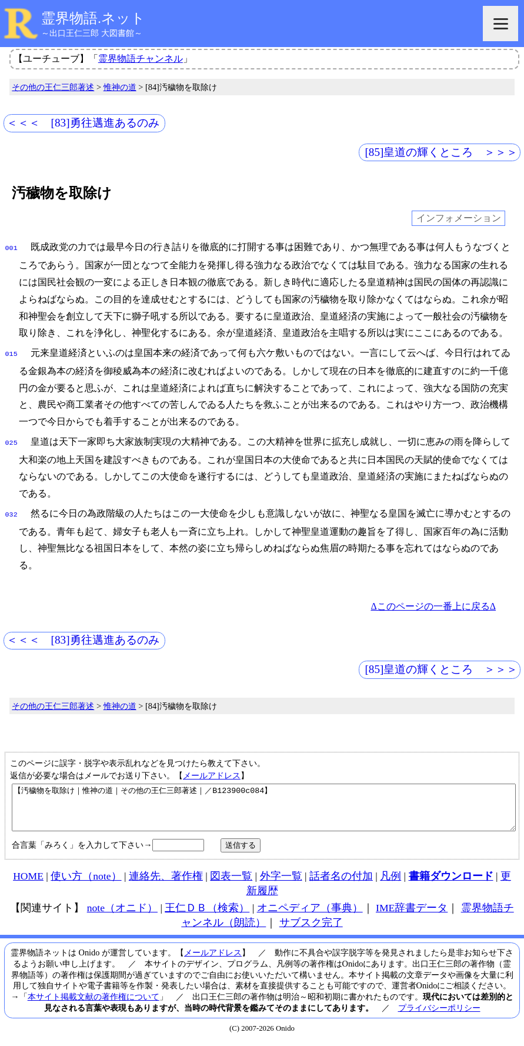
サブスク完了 (311, 926)
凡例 (390, 880)
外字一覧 (281, 880)
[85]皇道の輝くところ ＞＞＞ (441, 152)
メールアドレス (212, 770)
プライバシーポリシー (439, 1012)
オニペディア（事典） (310, 912)
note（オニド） (122, 912)
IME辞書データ (412, 912)
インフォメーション (458, 219)
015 (11, 352)
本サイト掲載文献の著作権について (93, 1000)
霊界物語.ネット (93, 18)
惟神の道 (120, 87)
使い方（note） (86, 880)
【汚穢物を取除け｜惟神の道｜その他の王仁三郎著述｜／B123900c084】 (264, 807)
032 (11, 510)
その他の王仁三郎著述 (53, 87)
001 (11, 247)
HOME (28, 880)
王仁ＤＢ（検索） (207, 912)
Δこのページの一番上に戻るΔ (433, 602)
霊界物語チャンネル (140, 59)
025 (11, 439)
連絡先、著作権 (166, 880)
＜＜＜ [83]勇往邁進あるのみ (82, 122)
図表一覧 (231, 880)
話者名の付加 (341, 880)
